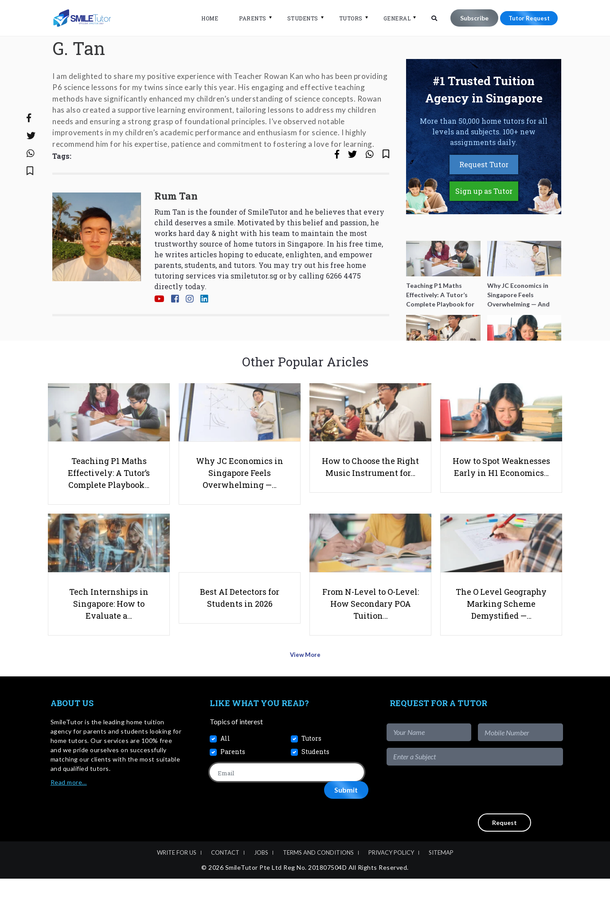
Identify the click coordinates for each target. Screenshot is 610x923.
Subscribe (469, 18)
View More (305, 702)
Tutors (345, 18)
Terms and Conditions (318, 897)
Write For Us (176, 897)
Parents (247, 18)
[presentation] (495, 834)
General (392, 18)
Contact (225, 897)
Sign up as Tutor (483, 224)
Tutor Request (526, 18)
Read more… (69, 826)
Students (297, 18)
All (225, 783)
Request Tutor (483, 198)
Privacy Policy (391, 897)
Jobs (261, 897)
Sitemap (441, 897)
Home (204, 18)
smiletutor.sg (254, 309)
